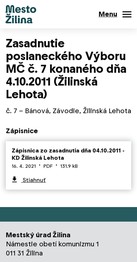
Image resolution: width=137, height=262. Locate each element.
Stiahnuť (33, 180)
